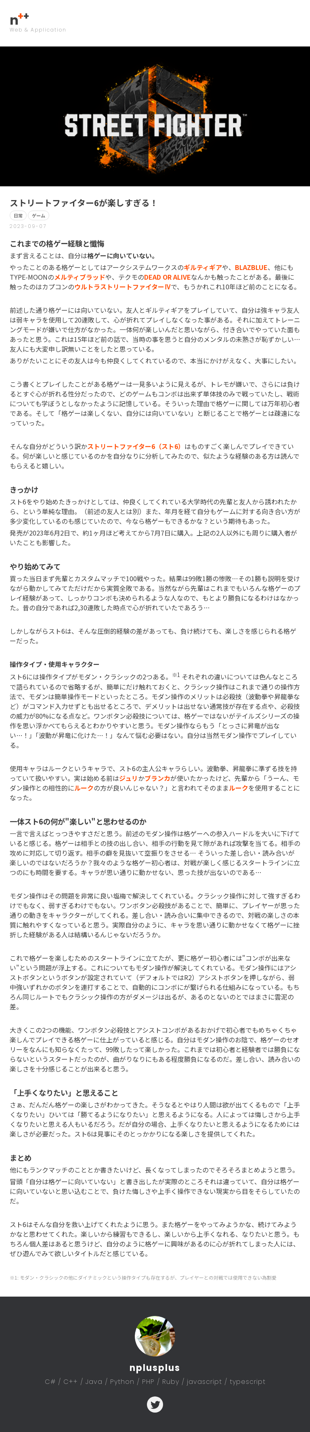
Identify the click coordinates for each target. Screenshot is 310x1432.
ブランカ (157, 778)
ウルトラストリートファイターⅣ (122, 286)
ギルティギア (203, 267)
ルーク (84, 788)
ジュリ (128, 778)
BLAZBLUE (251, 267)
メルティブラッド (79, 277)
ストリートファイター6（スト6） (135, 446)
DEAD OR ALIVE (167, 277)
